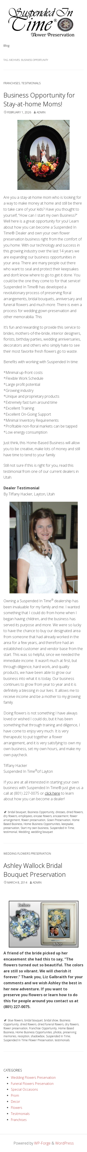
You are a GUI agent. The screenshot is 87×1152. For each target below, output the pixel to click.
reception (23, 1036)
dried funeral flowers (51, 1024)
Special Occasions (24, 1089)
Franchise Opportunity (43, 1028)
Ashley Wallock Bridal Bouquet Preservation (34, 870)
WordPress (64, 1143)
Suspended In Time (62, 828)
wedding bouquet (42, 832)
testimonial (10, 832)
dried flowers (75, 812)
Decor (15, 1101)
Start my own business (34, 828)
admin (41, 112)
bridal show (51, 1020)
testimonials (62, 1040)
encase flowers (43, 816)
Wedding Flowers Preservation (27, 854)
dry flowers (10, 816)
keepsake (67, 824)
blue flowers (15, 1020)
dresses (60, 812)
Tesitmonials (31, 83)
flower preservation (33, 820)
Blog (6, 45)
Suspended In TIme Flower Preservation (28, 1040)
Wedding (24, 832)
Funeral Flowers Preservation (32, 1083)
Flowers (16, 1107)
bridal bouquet (17, 812)
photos (57, 1032)
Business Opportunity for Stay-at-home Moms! (39, 99)
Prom (15, 1095)
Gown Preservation (59, 820)
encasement (60, 816)
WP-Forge (42, 1143)
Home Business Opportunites (42, 824)
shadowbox (38, 1036)
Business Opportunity (41, 812)
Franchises (11, 83)
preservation (11, 828)
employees (25, 816)
